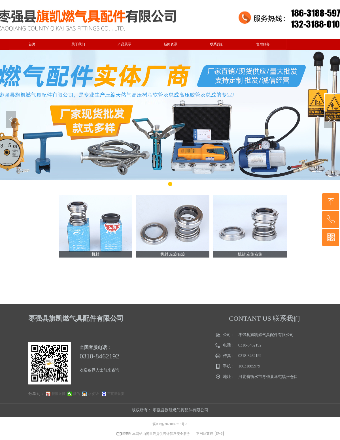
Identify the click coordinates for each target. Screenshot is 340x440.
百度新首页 (115, 394)
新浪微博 (58, 394)
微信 (76, 394)
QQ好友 (93, 394)
